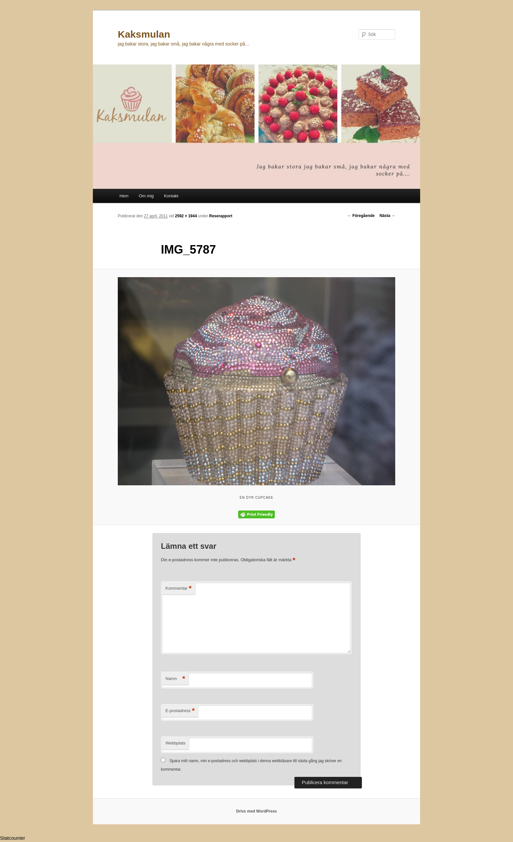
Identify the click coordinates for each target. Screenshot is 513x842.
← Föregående (361, 215)
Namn (175, 679)
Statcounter (12, 838)
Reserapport (220, 216)
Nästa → (387, 215)
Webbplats (176, 743)
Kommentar (179, 588)
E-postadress (180, 711)
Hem (123, 195)
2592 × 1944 (186, 216)
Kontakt (171, 195)
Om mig (146, 195)
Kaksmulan (144, 34)
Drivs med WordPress (256, 811)
